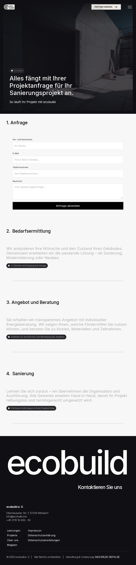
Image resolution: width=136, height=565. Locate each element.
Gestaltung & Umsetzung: (93, 557)
